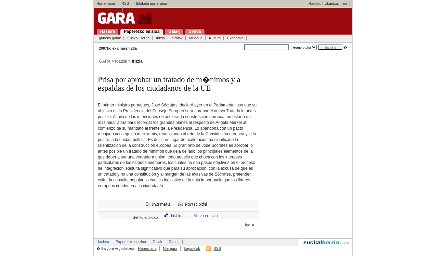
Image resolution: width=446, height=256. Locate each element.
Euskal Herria (138, 38)
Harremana (105, 3)
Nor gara (170, 248)
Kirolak (177, 38)
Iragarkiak (192, 248)
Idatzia (121, 61)
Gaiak (157, 242)
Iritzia (160, 38)
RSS (125, 3)
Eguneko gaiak (108, 38)
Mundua (195, 38)
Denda (174, 242)
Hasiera (102, 242)
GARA (104, 61)
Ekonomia (235, 38)
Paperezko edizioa (131, 242)
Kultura (215, 38)
